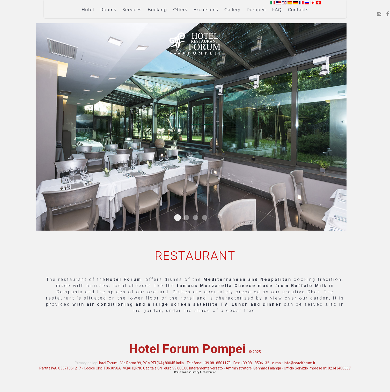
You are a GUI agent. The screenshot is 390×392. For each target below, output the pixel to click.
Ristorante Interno (177, 217)
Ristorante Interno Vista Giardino (195, 217)
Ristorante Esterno (186, 217)
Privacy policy (86, 363)
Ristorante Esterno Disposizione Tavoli (204, 217)
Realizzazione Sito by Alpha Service (195, 372)
